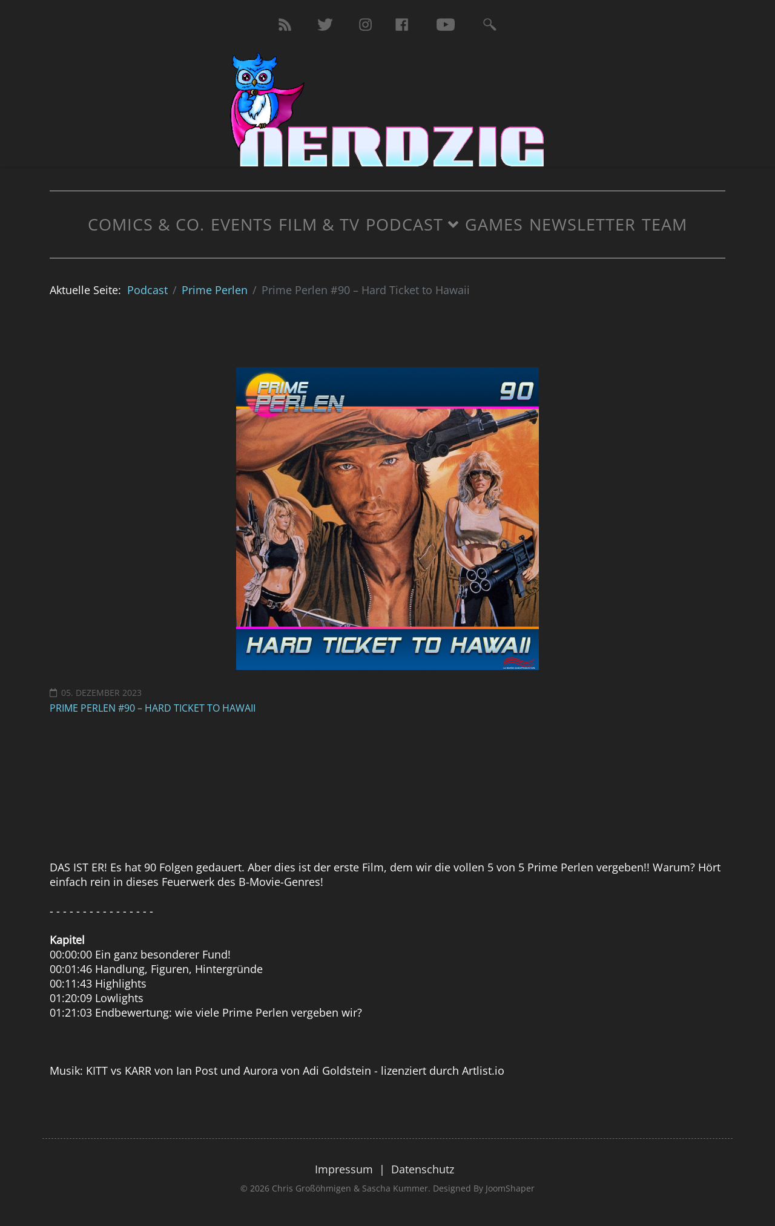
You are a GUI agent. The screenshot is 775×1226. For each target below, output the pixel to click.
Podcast (404, 224)
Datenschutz (422, 1169)
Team (664, 224)
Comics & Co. (146, 224)
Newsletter (582, 224)
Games (494, 224)
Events (241, 224)
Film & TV (319, 224)
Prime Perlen (215, 290)
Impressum (344, 1169)
